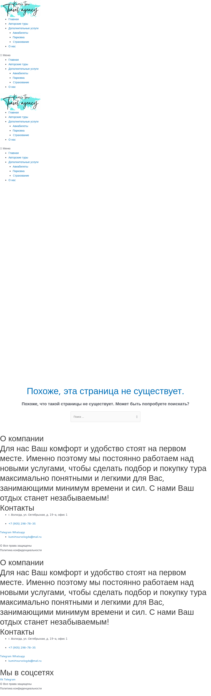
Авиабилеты (21, 33)
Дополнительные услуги (24, 28)
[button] (105, 55)
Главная (13, 19)
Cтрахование (21, 42)
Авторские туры (18, 24)
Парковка (19, 37)
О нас (12, 46)
